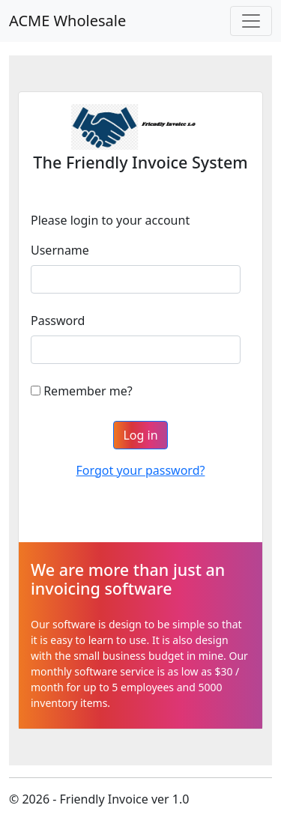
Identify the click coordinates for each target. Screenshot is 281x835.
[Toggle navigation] (251, 21)
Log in (140, 435)
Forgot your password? (140, 470)
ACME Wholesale (67, 20)
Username (60, 250)
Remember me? (87, 391)
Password (58, 320)
